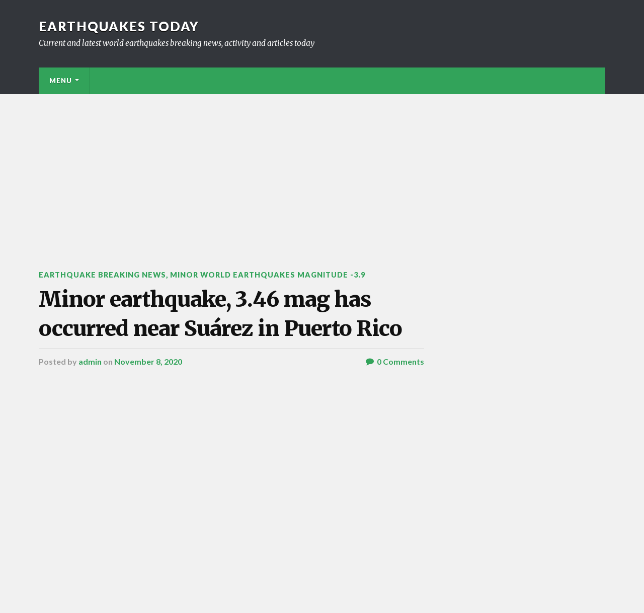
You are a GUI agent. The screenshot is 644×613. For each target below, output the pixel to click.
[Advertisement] (322, 169)
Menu (60, 81)
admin (90, 361)
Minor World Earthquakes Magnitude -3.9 (267, 274)
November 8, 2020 (148, 361)
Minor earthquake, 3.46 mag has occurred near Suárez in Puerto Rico (220, 314)
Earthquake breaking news (102, 274)
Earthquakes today (119, 26)
